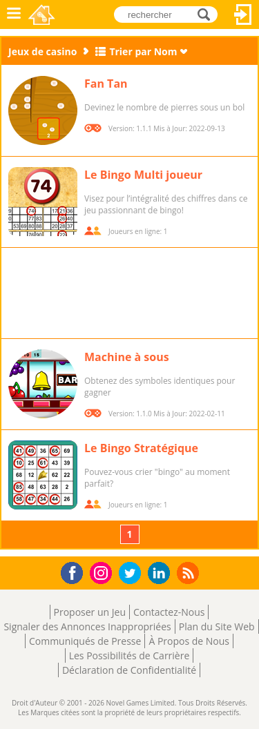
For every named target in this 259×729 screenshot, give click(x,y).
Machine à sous (126, 356)
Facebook (75, 571)
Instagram (103, 572)
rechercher (208, 14)
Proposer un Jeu (90, 612)
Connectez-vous (243, 14)
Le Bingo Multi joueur (143, 174)
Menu (14, 14)
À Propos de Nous (188, 641)
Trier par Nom (143, 51)
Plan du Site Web (217, 626)
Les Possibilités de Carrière (129, 655)
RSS (189, 573)
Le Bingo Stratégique (141, 448)
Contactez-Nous (168, 612)
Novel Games (42, 14)
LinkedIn (161, 573)
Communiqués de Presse (85, 641)
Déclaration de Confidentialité (129, 670)
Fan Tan (106, 83)
